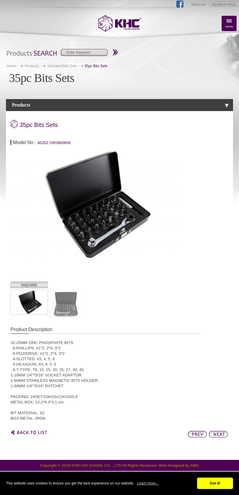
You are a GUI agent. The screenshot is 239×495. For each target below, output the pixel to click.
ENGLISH (198, 4)
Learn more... (147, 483)
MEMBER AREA (224, 4)
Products (32, 66)
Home (11, 66)
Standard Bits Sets (62, 66)
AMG (194, 465)
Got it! (215, 483)
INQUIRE (29, 285)
